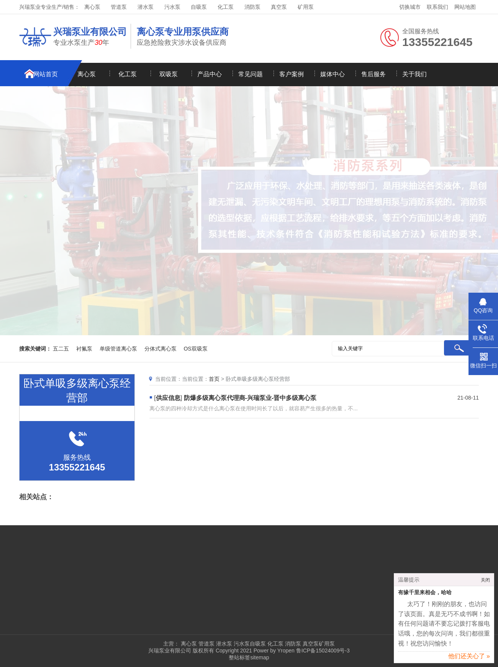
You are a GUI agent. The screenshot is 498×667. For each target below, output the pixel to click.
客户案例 (291, 74)
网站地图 (465, 7)
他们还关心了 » (469, 659)
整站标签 (239, 657)
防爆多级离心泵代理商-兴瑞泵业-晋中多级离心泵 (250, 398)
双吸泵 (168, 74)
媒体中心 (332, 74)
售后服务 (373, 74)
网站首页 (45, 74)
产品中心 (209, 74)
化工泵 (226, 7)
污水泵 (172, 7)
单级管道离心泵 (118, 349)
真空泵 (279, 7)
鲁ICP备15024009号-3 (322, 650)
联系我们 (437, 7)
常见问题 (250, 74)
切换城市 (410, 7)
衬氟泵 (84, 349)
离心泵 (92, 7)
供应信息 (168, 398)
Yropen (286, 650)
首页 (214, 379)
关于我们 (414, 74)
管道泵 (119, 7)
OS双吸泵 (195, 349)
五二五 (61, 349)
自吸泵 (199, 7)
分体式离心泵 (160, 349)
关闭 (485, 582)
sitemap (259, 657)
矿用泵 (306, 7)
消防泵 (252, 7)
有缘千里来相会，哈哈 (425, 595)
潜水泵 (146, 7)
